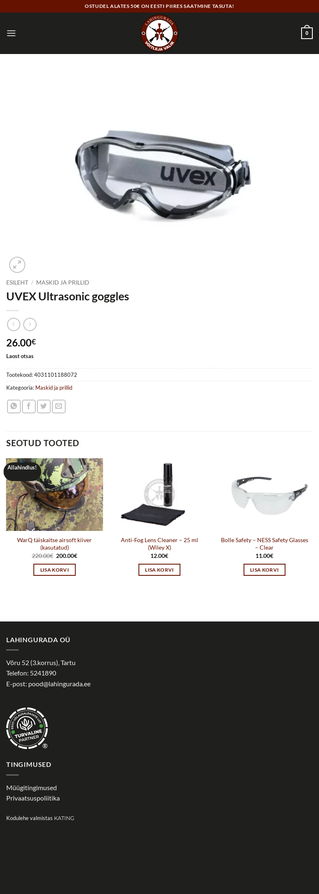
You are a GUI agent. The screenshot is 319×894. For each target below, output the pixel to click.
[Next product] (13, 324)
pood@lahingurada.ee (59, 684)
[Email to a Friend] (59, 406)
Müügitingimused (31, 787)
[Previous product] (29, 324)
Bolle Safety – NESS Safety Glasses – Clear (264, 543)
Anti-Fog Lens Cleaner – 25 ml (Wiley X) (159, 543)
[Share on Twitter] (44, 406)
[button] (11, 33)
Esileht (17, 282)
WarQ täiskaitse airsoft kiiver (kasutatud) (54, 543)
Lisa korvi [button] (54, 569)
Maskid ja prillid (62, 282)
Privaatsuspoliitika (33, 798)
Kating (64, 818)
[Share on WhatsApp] (14, 406)
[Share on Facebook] (29, 406)
